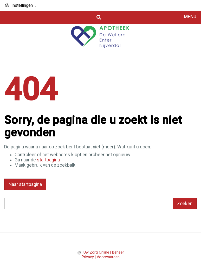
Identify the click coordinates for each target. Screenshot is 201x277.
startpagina (48, 159)
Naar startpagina (25, 184)
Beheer (118, 252)
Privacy (88, 257)
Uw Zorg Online (96, 252)
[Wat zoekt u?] (87, 203)
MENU (190, 16)
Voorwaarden (108, 257)
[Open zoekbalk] (98, 17)
